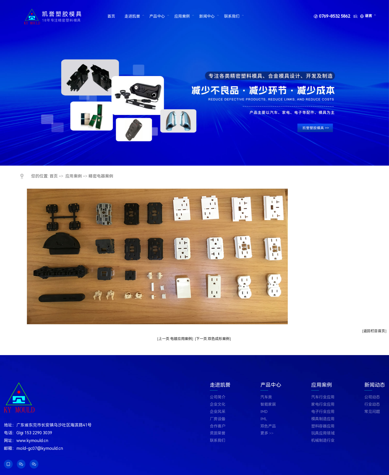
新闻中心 (206, 16)
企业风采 (217, 412)
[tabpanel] (194, 83)
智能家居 (268, 404)
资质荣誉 (217, 433)
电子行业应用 (323, 412)
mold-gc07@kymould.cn (39, 448)
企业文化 (217, 404)
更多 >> (267, 433)
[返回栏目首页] (374, 331)
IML (263, 419)
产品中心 (157, 16)
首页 (111, 16)
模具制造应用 (323, 419)
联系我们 (231, 16)
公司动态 (372, 397)
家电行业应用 (323, 404)
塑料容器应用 (323, 426)
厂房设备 (217, 419)
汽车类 (266, 397)
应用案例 (182, 16)
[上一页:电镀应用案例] (175, 339)
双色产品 (268, 426)
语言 (368, 16)
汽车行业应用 (323, 397)
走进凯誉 (132, 16)
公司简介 (217, 397)
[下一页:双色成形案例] (213, 339)
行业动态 (372, 404)
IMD (264, 412)
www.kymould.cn (32, 440)
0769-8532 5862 (334, 16)
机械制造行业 (323, 441)
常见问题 (372, 412)
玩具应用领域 (323, 433)
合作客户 (217, 426)
